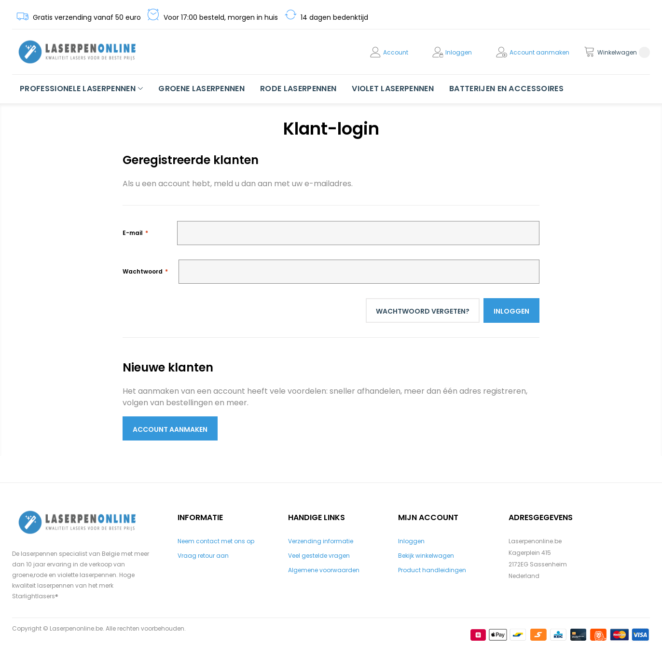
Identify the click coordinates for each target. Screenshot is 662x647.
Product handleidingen (432, 570)
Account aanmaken (539, 52)
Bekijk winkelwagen (426, 555)
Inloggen (458, 52)
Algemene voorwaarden (323, 570)
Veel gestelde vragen (319, 555)
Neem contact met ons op (216, 541)
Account (395, 52)
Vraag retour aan (203, 555)
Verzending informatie (320, 541)
